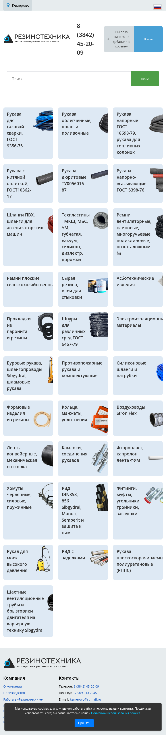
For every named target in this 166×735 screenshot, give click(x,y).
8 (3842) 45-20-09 (86, 686)
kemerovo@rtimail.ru (85, 699)
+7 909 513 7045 (85, 693)
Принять (84, 723)
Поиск (145, 79)
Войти (148, 39)
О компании (12, 686)
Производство (14, 693)
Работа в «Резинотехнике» (23, 699)
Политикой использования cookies (116, 713)
